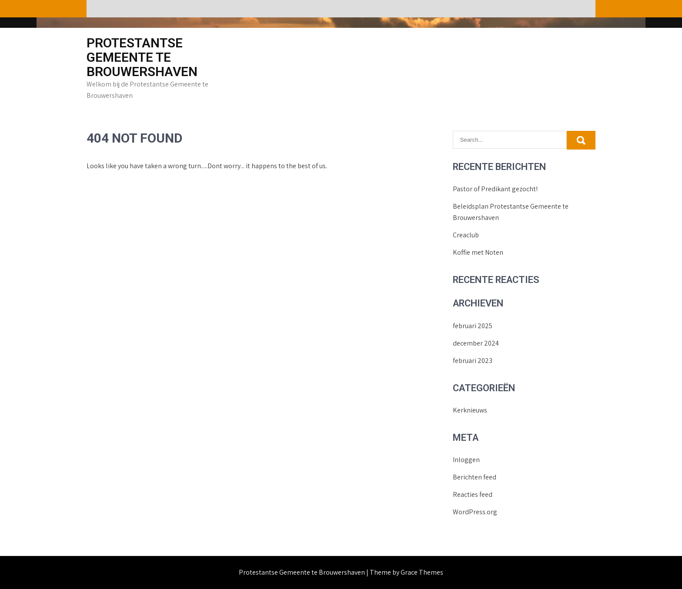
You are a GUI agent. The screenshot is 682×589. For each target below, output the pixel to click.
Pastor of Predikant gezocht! (495, 188)
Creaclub (466, 235)
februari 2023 (472, 360)
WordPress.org (475, 511)
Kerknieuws (470, 410)
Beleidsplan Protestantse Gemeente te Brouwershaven (510, 212)
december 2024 (476, 343)
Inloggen (466, 459)
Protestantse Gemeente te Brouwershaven (142, 57)
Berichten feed (474, 477)
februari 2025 (472, 325)
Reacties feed (472, 494)
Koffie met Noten (478, 252)
